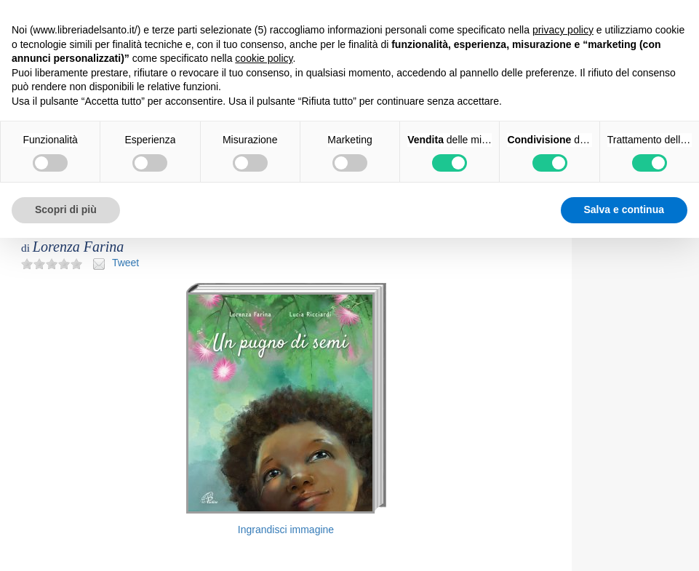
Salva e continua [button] (624, 209)
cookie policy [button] (263, 58)
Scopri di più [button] (66, 209)
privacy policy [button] (563, 30)
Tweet (125, 262)
